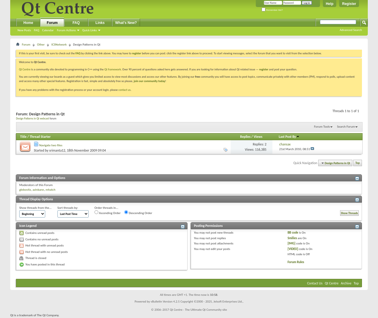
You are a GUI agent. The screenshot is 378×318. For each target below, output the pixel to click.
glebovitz (25, 190)
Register (349, 4)
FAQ (36, 30)
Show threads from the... (35, 208)
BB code (293, 232)
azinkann (38, 190)
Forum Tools (322, 126)
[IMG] (291, 243)
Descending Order (138, 212)
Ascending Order (107, 212)
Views (258, 137)
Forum (52, 23)
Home (28, 23)
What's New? (126, 23)
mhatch (50, 190)
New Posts (24, 30)
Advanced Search (351, 30)
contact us (124, 90)
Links (99, 23)
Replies (245, 137)
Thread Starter (40, 137)
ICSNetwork (58, 44)
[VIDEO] (293, 249)
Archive (346, 283)
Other (41, 44)
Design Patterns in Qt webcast (32, 118)
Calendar (48, 30)
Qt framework (112, 69)
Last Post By (289, 137)
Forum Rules (296, 262)
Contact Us (315, 283)
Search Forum (346, 126)
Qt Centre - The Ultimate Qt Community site (198, 310)
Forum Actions (66, 30)
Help (329, 4)
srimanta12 (57, 150)
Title (23, 137)
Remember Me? (272, 10)
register (263, 69)
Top (358, 163)
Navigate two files (50, 145)
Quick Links (89, 30)
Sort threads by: (67, 208)
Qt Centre (25, 69)
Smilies (292, 238)
